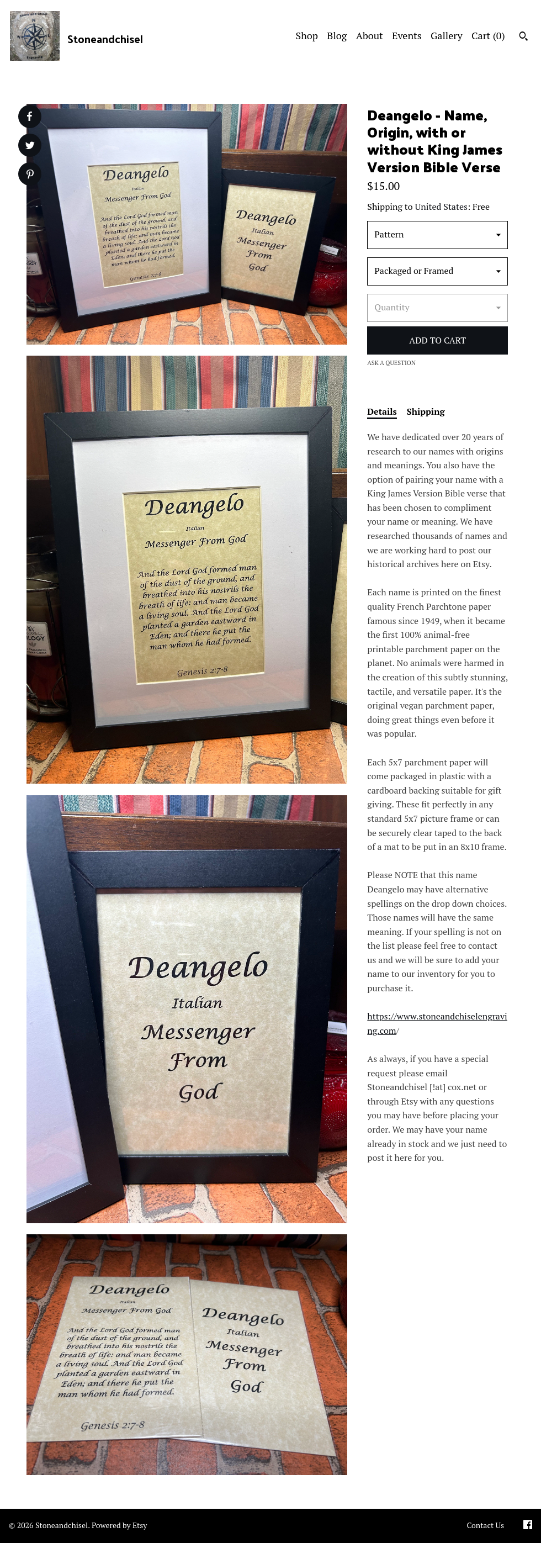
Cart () (488, 35)
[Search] (523, 37)
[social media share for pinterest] (30, 175)
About (369, 35)
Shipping (426, 411)
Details (382, 411)
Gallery (447, 35)
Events (407, 35)
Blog (337, 35)
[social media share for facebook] (29, 116)
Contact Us (485, 1525)
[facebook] (527, 1526)
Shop (307, 35)
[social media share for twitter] (30, 147)
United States (441, 206)
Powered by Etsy (119, 1525)
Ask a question (391, 363)
